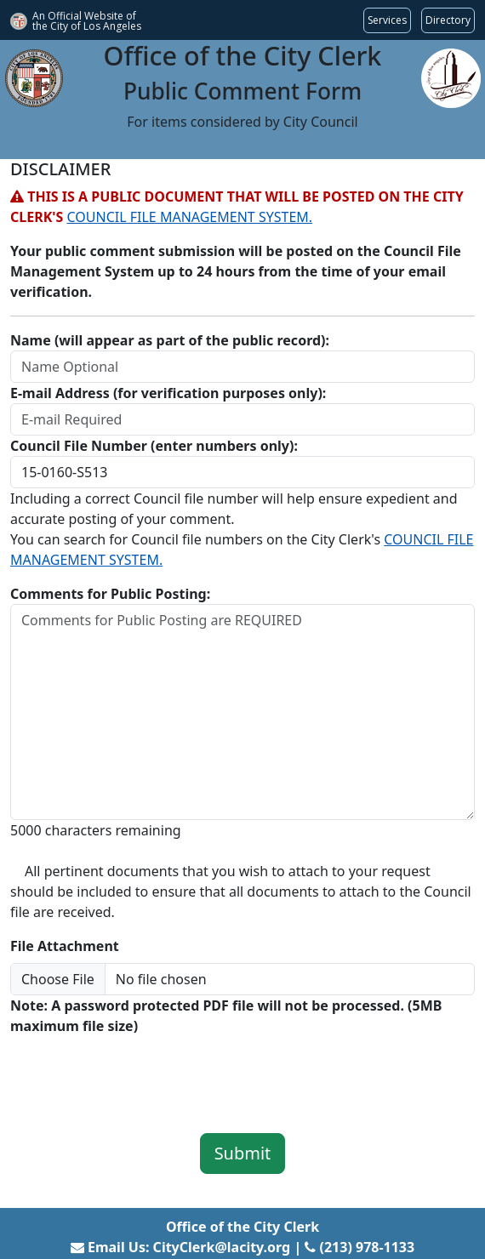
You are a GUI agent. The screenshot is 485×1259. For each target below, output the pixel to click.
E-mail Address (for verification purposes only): (168, 393)
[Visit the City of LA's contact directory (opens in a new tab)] (448, 20)
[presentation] (139, 1073)
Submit (242, 1153)
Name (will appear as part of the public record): (169, 340)
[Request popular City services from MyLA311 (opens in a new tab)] (387, 20)
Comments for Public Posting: (110, 593)
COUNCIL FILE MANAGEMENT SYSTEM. (190, 217)
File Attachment (64, 946)
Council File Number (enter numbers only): (154, 445)
